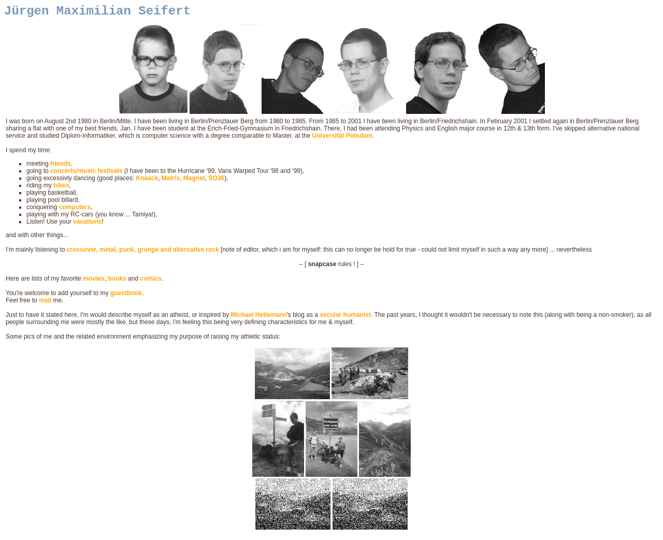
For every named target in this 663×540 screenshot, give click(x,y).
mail (45, 303)
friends (60, 166)
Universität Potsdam (342, 138)
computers (75, 210)
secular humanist (345, 318)
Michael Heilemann (259, 318)
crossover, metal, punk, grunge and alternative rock (143, 252)
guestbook (126, 296)
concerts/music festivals (86, 174)
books (117, 281)
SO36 (217, 181)
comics (150, 281)
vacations (87, 224)
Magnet (194, 181)
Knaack (147, 181)
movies (93, 281)
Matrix (171, 181)
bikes (61, 188)
